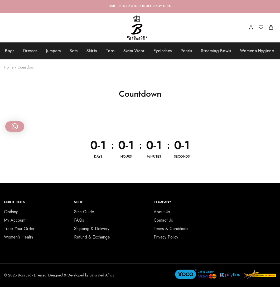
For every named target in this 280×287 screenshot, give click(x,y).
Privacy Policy (166, 237)
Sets (74, 51)
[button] (14, 126)
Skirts (91, 51)
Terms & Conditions (171, 229)
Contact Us (163, 220)
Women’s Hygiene (257, 51)
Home (8, 67)
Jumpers (53, 51)
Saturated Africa (102, 275)
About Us (162, 212)
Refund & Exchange (92, 237)
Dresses (30, 51)
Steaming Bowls (216, 51)
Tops (110, 51)
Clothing (11, 212)
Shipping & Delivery (91, 229)
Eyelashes (162, 51)
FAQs (79, 220)
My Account (14, 220)
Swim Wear (133, 51)
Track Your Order (19, 229)
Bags (9, 51)
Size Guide (84, 212)
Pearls (186, 51)
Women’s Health (18, 237)
